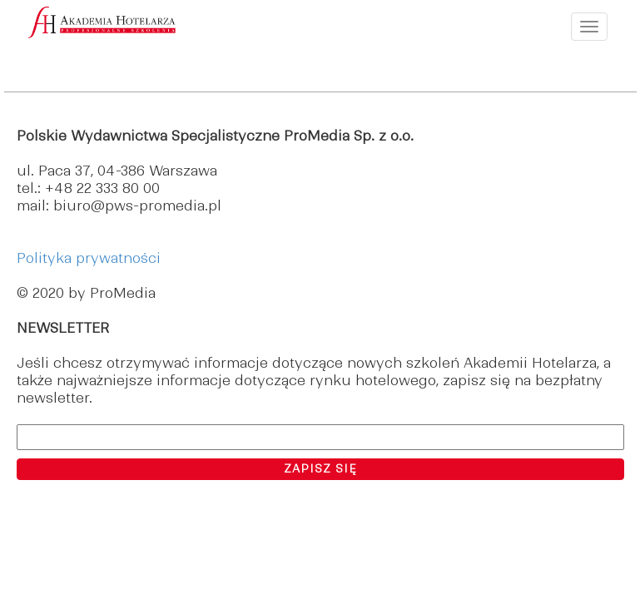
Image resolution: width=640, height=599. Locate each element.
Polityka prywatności (89, 258)
